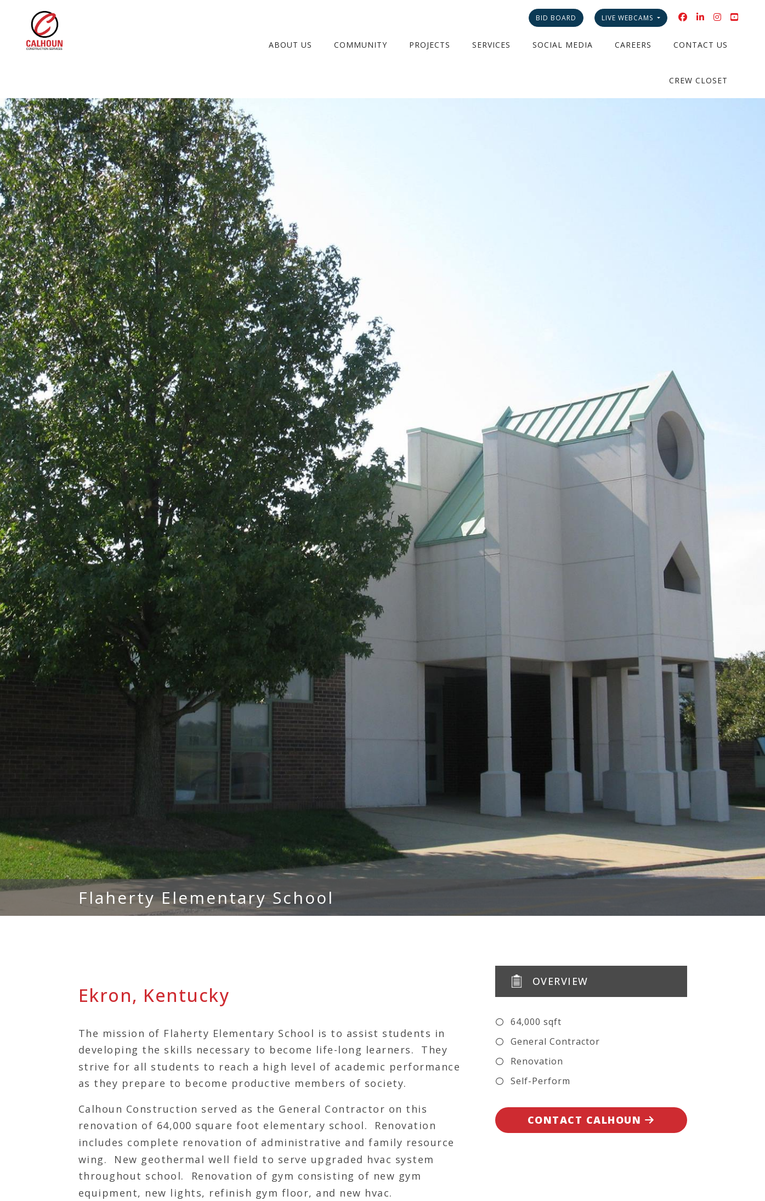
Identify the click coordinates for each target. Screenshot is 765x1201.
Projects (429, 44)
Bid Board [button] (556, 17)
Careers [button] (633, 44)
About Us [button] (290, 44)
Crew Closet (698, 80)
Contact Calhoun (591, 1119)
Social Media (562, 44)
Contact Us (700, 44)
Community (360, 44)
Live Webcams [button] (628, 17)
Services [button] (491, 44)
